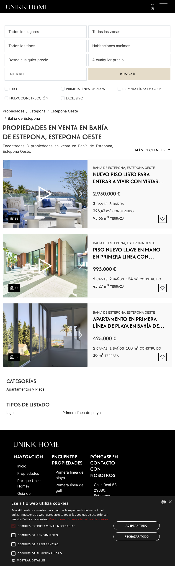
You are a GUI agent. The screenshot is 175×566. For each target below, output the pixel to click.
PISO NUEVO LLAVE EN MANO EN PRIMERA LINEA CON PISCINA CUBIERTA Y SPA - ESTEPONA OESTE (126, 253)
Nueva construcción (28, 98)
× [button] (170, 502)
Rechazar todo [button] (136, 536)
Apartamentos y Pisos (25, 389)
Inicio (21, 466)
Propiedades (13, 111)
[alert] (87, 531)
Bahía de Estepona (24, 118)
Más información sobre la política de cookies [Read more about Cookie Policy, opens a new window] (78, 519)
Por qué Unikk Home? (29, 483)
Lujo (13, 88)
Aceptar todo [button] (136, 526)
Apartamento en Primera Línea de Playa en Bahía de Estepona (126, 323)
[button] (60, 560)
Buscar (127, 73)
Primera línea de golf (141, 88)
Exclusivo (74, 98)
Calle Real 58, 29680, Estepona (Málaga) (106, 492)
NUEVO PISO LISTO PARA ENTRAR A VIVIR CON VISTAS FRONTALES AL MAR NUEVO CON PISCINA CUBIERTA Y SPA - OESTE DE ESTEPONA (128, 178)
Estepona (37, 111)
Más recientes (151, 150)
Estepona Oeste (64, 111)
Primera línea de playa (85, 88)
